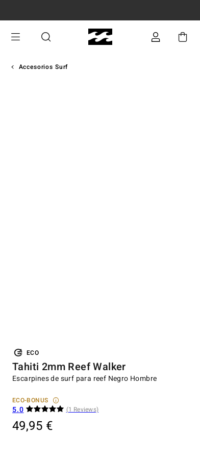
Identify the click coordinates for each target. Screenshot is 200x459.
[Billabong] (100, 37)
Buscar (46, 37)
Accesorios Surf (43, 66)
